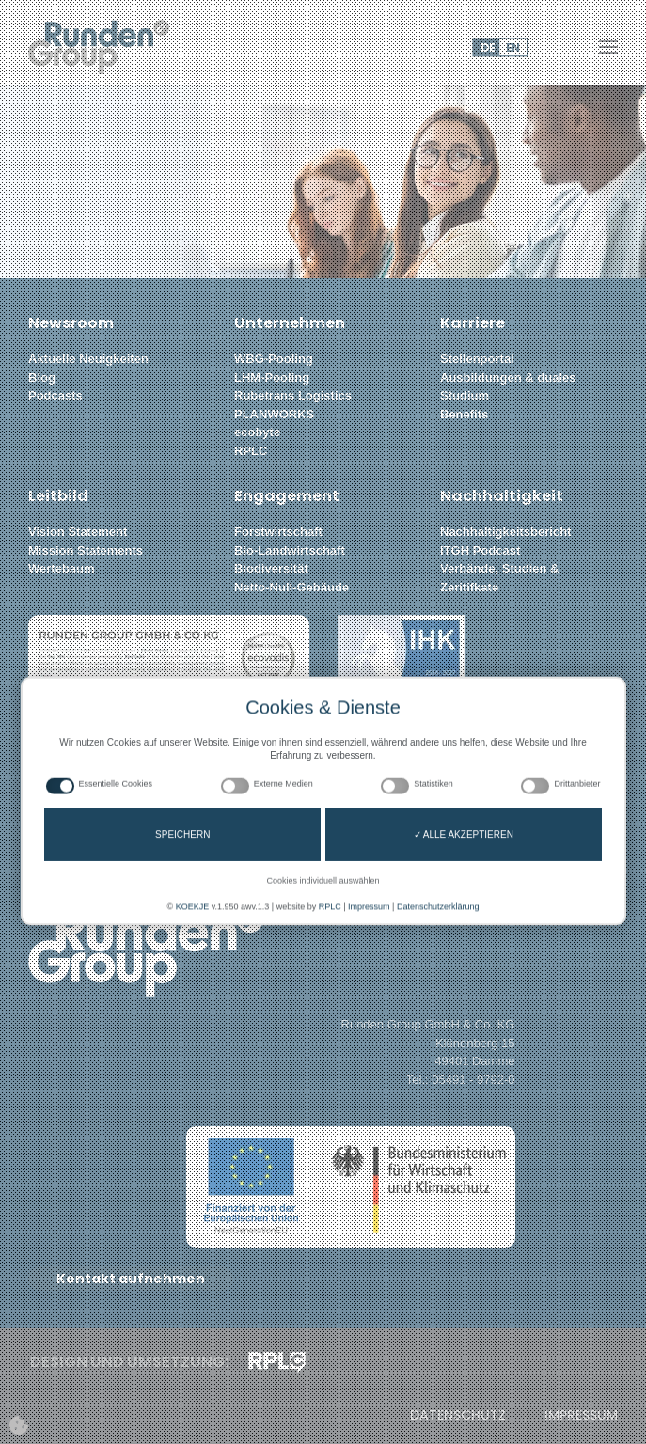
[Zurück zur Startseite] (98, 47)
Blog (41, 377)
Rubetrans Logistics (293, 395)
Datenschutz (458, 1415)
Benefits (464, 414)
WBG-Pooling (273, 359)
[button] (608, 47)
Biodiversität (271, 568)
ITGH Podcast (480, 550)
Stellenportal (477, 359)
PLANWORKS (274, 414)
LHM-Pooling (271, 377)
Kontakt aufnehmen (130, 1278)
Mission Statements (85, 550)
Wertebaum (61, 568)
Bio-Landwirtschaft (289, 550)
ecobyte (257, 432)
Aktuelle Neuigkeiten (88, 359)
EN (512, 47)
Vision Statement (77, 532)
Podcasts (55, 395)
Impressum (581, 1415)
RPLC (250, 451)
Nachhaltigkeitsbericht (505, 532)
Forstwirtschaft (278, 532)
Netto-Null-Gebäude (291, 587)
